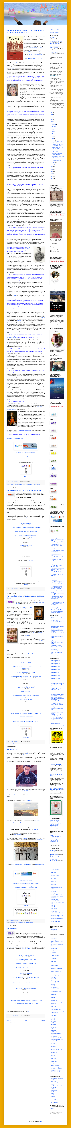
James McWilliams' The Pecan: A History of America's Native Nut (57, 701)
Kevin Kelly (53, 997)
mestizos (35, 417)
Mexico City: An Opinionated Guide (57, 902)
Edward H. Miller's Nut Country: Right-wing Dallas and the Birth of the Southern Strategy (57, 698)
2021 (52, 114)
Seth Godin (53, 1053)
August (53, 131)
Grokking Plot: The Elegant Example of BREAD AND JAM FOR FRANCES (57, 624)
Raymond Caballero (28, 51)
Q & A (32, 484)
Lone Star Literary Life (54, 837)
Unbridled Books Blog (55, 1065)
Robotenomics (53, 1097)
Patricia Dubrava (54, 1025)
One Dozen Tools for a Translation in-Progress (26, 672)
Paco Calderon (53, 886)
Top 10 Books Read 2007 (55, 676)
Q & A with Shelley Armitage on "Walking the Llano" (56, 566)
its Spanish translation (20, 947)
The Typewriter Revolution (54, 826)
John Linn (19, 320)
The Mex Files (53, 919)
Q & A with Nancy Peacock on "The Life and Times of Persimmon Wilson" (57, 554)
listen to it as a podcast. (39, 864)
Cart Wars (14, 295)
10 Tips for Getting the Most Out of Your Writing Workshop (57, 647)
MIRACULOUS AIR (54, 47)
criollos (30, 417)
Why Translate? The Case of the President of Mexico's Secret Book (57, 704)
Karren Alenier (53, 992)
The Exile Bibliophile (54, 854)
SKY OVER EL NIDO (54, 56)
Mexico (29, 484)
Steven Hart (53, 1057)
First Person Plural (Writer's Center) (57, 975)
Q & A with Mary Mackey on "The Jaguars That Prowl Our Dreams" (57, 542)
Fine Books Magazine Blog (55, 856)
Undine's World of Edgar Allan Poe (57, 1067)
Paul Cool (34, 51)
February (53, 162)
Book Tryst (52, 853)
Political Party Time (54, 1031)
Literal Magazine (54, 893)
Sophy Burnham (53, 1100)
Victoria (12, 68)
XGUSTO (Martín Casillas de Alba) (57, 877)
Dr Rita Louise (53, 1081)
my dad (8, 949)
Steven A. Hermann (54, 1102)
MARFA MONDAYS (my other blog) (57, 1011)
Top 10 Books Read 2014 (55, 666)
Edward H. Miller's (25, 886)
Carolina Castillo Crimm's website (19, 437)
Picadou (31, 922)
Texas (34, 484)
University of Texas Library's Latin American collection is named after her (27, 112)
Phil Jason (52, 1028)
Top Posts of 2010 (12, 928)
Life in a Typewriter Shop (54, 821)
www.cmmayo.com (54, 75)
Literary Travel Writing (25, 691)
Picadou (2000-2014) (26, 790)
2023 (52, 110)
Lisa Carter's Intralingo (55, 1004)
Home (26, 1020)
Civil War (23, 259)
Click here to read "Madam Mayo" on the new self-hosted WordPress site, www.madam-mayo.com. (57, 31)
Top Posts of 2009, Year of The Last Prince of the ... (57, 148)
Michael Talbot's (25, 681)
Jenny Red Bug (53, 881)
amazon (17, 431)
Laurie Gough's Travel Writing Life (57, 1002)
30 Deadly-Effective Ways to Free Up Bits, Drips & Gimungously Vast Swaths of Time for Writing (57, 633)
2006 (52, 181)
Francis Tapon (53, 977)
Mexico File (53, 906)
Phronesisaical (53, 1030)
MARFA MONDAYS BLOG (55, 750)
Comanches (14, 231)
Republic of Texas (37, 270)
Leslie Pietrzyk (53, 1003)
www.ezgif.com (17, 834)
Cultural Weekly (53, 958)
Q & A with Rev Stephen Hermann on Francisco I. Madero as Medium (57, 594)
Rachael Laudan (53, 891)
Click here (26, 584)
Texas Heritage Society (54, 840)
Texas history (38, 484)
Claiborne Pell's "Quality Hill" (26, 699)
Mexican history (25, 484)
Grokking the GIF (12, 749)
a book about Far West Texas (33, 38)
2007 (52, 180)
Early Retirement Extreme (55, 1082)
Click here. (26, 476)
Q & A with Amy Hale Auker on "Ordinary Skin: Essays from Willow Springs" (57, 539)
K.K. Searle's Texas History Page (55, 836)
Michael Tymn (53, 1091)
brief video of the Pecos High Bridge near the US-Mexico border (31, 798)
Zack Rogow (53, 1073)
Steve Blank (53, 1055)
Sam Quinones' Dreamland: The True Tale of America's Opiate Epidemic (57, 695)
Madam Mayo (12, 743)
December (54, 124)
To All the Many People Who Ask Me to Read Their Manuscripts (26, 695)
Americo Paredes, (39, 406)
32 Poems (52, 937)
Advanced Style (53, 940)
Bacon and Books (54, 948)
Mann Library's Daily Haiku (56, 1009)
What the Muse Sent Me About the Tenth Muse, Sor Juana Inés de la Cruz (57, 692)
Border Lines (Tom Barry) (55, 870)
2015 (28, 495)
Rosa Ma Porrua (53, 867)
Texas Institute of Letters (54, 841)
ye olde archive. (31, 560)
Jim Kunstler (53, 985)
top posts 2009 (34, 743)
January (53, 164)
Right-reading (53, 1044)
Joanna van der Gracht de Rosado (57, 915)
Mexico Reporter (54, 908)
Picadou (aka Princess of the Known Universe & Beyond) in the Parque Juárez (26, 676)
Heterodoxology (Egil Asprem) (56, 1085)
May (53, 136)
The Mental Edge (54, 649)
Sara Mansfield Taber (54, 1047)
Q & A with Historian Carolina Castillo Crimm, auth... (57, 142)
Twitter (38, 743)
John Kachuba (53, 1087)
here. (28, 1011)
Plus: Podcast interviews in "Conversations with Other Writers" (57, 609)
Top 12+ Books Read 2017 (55, 661)
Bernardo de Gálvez (32, 421)
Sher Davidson (53, 873)
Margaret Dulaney (54, 1090)
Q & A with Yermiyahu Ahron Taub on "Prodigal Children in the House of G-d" (57, 548)
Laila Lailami (53, 998)
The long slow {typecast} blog (55, 823)
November (54, 126)
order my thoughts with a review (36, 47)
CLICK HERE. (26, 737)
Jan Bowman (53, 984)
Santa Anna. (12, 249)
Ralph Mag (53, 1096)
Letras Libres (25, 838)
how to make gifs (20, 922)
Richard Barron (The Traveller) (56, 1037)
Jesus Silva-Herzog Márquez (56, 900)
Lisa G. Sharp (53, 1006)
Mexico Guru (53, 905)
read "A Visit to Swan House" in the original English (21, 864)
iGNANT (52, 980)
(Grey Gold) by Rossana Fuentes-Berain (26, 458)
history (17, 484)
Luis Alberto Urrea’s (35, 407)
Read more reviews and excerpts (56, 254)
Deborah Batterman (54, 965)
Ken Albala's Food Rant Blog (56, 995)
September (54, 129)
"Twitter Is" (40, 632)
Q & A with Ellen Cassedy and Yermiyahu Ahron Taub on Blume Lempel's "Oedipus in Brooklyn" (57, 563)
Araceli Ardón (53, 883)
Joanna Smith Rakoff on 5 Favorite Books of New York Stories (26, 1006)
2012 (35, 495)
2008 (52, 178)
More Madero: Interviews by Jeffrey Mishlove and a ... (57, 154)
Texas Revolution (29, 244)
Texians (23, 233)
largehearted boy (54, 1000)
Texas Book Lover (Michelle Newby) (56, 839)
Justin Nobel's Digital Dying (56, 991)
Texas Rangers (38, 331)
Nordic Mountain (54, 1022)
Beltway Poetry (53, 952)
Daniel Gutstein (53, 961)
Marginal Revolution (54, 1012)
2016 (52, 123)
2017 (52, 121)
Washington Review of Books (56, 1070)
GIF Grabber (13, 794)
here (27, 753)
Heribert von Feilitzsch (55, 916)
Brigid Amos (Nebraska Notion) (56, 953)
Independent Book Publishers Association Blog (56, 982)
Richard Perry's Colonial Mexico (56, 894)
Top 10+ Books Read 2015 (55, 664)
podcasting (23, 649)
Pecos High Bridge (26, 922)
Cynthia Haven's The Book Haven (57, 959)
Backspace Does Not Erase (54, 820)
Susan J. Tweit (53, 1058)
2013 (40, 602)
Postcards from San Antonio (56, 1033)
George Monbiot (54, 930)
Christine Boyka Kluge (55, 955)
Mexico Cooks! (53, 903)
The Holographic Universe (55, 723)
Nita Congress (53, 1021)
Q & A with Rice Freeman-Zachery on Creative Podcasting (57, 607)
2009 (16, 497)
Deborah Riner (53, 897)
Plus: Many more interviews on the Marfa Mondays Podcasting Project (57, 612)
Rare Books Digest (53, 859)
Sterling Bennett (53, 872)
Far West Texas (28, 800)
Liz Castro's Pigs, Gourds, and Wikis (57, 1008)
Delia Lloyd (53, 967)
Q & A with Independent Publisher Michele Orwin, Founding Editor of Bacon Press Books (57, 597)
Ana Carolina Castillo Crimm (55, 834)
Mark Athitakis (53, 1014)
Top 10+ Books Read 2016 (55, 663)
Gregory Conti (53, 978)
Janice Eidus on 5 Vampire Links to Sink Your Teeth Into (26, 997)
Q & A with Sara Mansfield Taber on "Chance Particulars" (57, 551)
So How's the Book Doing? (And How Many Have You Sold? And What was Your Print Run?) (57, 640)
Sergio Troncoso (54, 1052)
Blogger (40, 1121)
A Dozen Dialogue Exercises (56, 645)
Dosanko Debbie (54, 929)
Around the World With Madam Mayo (57, 725)
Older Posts (43, 1020)
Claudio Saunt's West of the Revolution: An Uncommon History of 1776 (57, 681)
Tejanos (17, 62)
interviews (20, 484)
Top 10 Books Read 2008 (55, 675)
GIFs (16, 922)
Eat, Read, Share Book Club (56, 971)
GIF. (23, 754)
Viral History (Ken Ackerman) (56, 1068)
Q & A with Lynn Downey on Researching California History (56, 545)
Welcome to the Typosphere (55, 828)
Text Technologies (53, 860)
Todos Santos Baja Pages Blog (56, 922)
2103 (33, 495)
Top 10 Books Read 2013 (55, 667)
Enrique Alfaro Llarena (55, 875)
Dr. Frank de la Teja (12, 484)
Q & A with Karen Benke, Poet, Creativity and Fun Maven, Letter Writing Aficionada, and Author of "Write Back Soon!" (57, 578)
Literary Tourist (53, 857)
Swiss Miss (53, 1060)
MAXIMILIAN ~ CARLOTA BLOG (57, 764)
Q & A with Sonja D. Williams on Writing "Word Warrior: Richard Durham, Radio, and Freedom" (57, 587)
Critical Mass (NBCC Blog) (56, 956)
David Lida (53, 890)
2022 (52, 112)
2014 (30, 495)
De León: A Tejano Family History (35, 54)
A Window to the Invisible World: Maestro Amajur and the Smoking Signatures (57, 712)
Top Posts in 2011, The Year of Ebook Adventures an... (57, 160)
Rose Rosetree (53, 1099)
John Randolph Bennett (55, 987)
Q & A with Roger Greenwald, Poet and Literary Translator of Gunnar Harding (57, 591)
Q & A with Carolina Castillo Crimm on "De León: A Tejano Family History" (57, 569)
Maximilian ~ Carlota (14, 612)
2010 (40, 495)
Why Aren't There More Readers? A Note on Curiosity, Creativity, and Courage (57, 718)
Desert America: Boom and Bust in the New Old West (57, 721)
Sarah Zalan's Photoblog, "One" (56, 1049)
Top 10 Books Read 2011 (55, 670)
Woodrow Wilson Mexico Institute (57, 918)
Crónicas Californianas (55, 869)
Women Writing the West (55, 1071)
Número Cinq (53, 1024)
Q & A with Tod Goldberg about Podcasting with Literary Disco (56, 600)
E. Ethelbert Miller (54, 970)
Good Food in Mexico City (55, 921)
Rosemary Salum (54, 911)
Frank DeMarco (53, 1084)
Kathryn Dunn (53, 994)
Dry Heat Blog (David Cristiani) (56, 968)
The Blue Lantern (54, 1061)
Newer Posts (9, 1020)
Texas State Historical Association (56, 842)
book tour (15, 610)
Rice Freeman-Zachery (55, 1036)
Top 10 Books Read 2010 (55, 672)
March (53, 140)
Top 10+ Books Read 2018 (55, 660)
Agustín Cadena (39, 839)
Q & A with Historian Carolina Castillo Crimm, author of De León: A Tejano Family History (25, 31)
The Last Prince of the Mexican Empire (33, 517)
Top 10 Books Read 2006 (55, 678)
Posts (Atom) (13, 1022)
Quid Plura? (53, 1034)
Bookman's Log (53, 850)
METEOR (52, 37)
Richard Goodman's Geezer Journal (57, 1039)
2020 (52, 116)
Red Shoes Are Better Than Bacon (57, 880)
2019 (52, 117)
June (53, 134)
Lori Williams (53, 1088)
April (53, 138)
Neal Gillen (53, 1019)
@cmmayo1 (27, 635)
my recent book (30, 277)
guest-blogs (30, 653)
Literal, (33, 632)
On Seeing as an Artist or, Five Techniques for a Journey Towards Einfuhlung (57, 630)
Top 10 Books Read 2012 (55, 669)
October (53, 128)
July (53, 133)
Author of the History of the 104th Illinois (26, 687)
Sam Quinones (53, 909)
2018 (52, 119)
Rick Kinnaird (53, 1043)
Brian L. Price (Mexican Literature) (57, 896)
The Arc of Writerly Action (55, 654)
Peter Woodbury (53, 1094)
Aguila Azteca (20, 147)
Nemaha (52, 1093)
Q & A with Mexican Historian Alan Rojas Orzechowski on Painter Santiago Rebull (57, 603)
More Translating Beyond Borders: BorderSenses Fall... (58, 157)
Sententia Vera (53, 1051)
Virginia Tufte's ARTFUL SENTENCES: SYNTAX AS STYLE (57, 621)
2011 (38, 495)
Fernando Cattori (25, 792)
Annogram (52, 946)
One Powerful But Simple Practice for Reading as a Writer (57, 627)
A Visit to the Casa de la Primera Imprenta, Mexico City (56, 689)
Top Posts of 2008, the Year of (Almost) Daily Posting (24, 490)
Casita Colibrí (53, 878)
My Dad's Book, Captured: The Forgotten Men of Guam (56, 715)
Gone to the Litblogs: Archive (26, 545)
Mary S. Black (53, 1015)
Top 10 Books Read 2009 (26, 662)
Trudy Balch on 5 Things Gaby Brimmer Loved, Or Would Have (25, 721)
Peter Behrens (53, 1027)
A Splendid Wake (54, 938)
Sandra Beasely (53, 1046)
